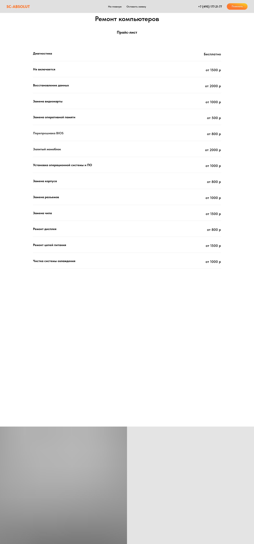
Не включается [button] (44, 69)
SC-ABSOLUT (18, 6)
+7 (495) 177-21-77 (210, 6)
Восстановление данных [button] (51, 85)
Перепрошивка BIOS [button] (48, 133)
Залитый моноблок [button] (47, 149)
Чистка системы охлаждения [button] (54, 261)
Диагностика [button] (42, 53)
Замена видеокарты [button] (48, 101)
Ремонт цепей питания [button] (49, 245)
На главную (115, 6)
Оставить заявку (136, 6)
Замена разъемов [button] (46, 197)
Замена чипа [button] (42, 213)
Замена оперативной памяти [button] (54, 117)
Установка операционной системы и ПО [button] (62, 165)
